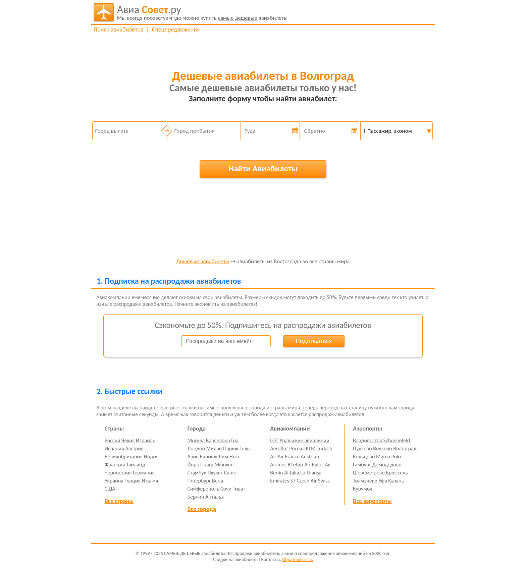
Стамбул (197, 472)
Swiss (324, 480)
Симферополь (203, 489)
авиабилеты (202, 12)
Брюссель (397, 472)
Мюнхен (223, 464)
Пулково (362, 448)
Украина (114, 480)
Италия (150, 480)
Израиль (145, 440)
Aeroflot (279, 448)
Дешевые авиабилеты (202, 262)
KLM (311, 448)
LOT (274, 440)
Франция (115, 464)
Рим (223, 456)
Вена (217, 480)
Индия (151, 456)
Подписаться (314, 341)
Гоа (234, 440)
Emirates (279, 480)
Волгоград (404, 448)
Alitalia (291, 472)
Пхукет (215, 472)
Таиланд (135, 464)
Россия (112, 440)
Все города (202, 509)
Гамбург (362, 464)
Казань (396, 480)
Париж (231, 448)
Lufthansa (310, 472)
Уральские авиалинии (304, 440)
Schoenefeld (396, 440)
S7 (292, 480)
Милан (214, 448)
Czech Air (307, 480)
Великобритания (124, 456)
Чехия (128, 440)
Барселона (218, 440)
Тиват (239, 489)
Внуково (382, 448)
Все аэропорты (372, 501)
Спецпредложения (176, 29)
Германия (144, 472)
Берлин (196, 497)
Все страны (119, 501)
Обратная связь (297, 559)
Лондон (196, 448)
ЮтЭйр (295, 464)
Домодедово (387, 464)
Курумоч (362, 489)
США (110, 489)
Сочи (225, 489)
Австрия (134, 448)
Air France (288, 456)
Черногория (118, 472)
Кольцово (364, 456)
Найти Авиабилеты (263, 168)
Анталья (214, 497)
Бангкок (208, 456)
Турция (133, 480)
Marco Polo (388, 456)
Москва (196, 440)
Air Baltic (314, 464)
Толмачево (365, 480)
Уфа (382, 480)
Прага (206, 464)
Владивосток (367, 440)
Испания (114, 448)
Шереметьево (369, 472)
